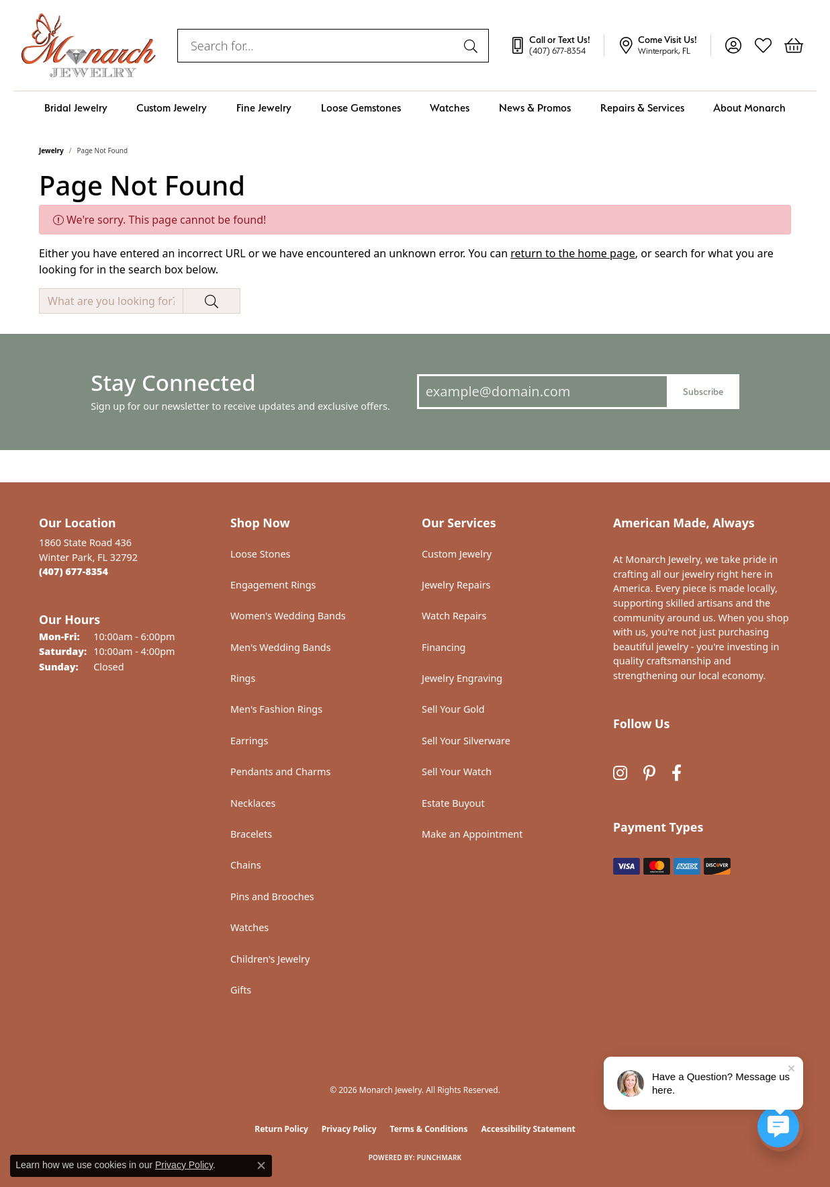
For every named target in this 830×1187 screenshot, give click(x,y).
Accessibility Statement (528, 1129)
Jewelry (51, 150)
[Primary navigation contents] (415, 108)
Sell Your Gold (453, 709)
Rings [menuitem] (242, 678)
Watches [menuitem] (249, 927)
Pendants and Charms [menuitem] (280, 771)
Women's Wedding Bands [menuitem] (288, 615)
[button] (733, 45)
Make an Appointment (472, 834)
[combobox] (317, 46)
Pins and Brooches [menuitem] (272, 896)
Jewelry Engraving (462, 678)
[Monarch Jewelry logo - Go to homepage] (88, 45)
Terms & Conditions (429, 1129)
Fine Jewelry (263, 107)
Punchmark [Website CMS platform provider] (439, 1157)
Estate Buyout (453, 803)
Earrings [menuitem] (249, 740)
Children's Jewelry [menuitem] (270, 959)
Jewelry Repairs (456, 584)
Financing (443, 647)
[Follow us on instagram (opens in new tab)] (620, 772)
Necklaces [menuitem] (252, 803)
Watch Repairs (454, 615)
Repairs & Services (642, 107)
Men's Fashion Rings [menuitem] (276, 709)
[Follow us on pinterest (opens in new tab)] (649, 772)
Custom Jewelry (171, 107)
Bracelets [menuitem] (251, 834)
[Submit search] (472, 46)
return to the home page (572, 253)
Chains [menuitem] (245, 865)
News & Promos (535, 107)
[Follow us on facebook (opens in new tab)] (677, 772)
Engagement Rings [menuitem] (273, 584)
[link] (556, 45)
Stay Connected (173, 382)
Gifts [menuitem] (240, 989)
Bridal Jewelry (75, 107)
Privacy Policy (349, 1129)
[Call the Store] (73, 571)
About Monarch (749, 107)
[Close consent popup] (261, 1165)
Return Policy (281, 1129)
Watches (449, 107)
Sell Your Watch (457, 771)
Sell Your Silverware (466, 740)
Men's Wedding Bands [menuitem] (280, 647)
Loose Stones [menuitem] (260, 553)
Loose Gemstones (361, 107)
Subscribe (703, 391)
